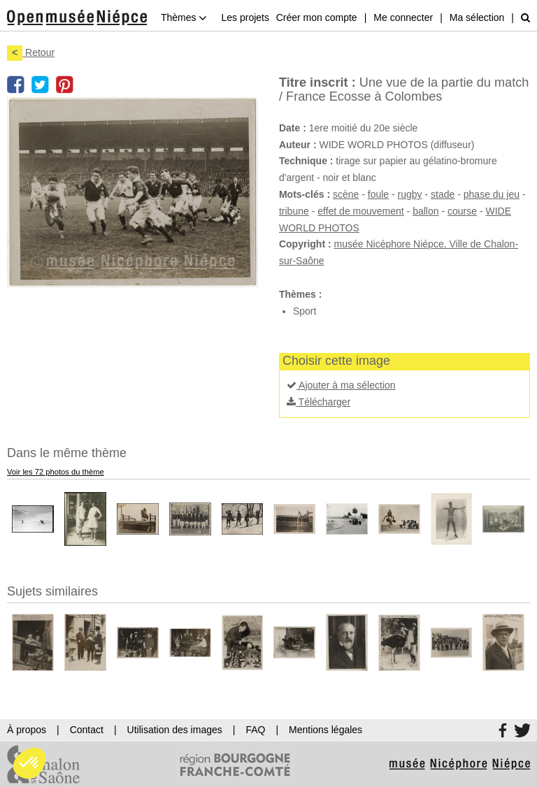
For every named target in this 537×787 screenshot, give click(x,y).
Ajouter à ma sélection (341, 385)
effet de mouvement (360, 211)
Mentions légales (325, 729)
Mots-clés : (304, 194)
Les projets (244, 17)
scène (346, 194)
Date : (292, 127)
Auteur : (298, 144)
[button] (29, 763)
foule (378, 194)
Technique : (306, 160)
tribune (294, 211)
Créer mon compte (316, 17)
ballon (425, 211)
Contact (86, 729)
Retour (31, 52)
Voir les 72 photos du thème (55, 472)
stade (442, 194)
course (462, 211)
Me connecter (403, 17)
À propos (26, 729)
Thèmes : (300, 294)
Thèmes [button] (184, 17)
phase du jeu (492, 194)
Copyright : (305, 244)
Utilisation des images (174, 729)
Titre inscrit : (317, 82)
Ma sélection (477, 17)
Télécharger (318, 401)
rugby (410, 194)
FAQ (255, 729)
